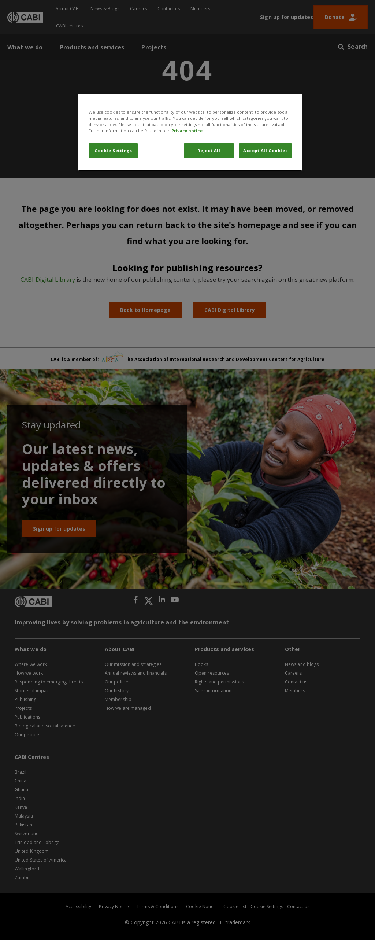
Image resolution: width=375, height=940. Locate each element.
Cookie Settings (113, 150)
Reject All (208, 150)
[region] (190, 132)
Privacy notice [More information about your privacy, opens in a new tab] (187, 130)
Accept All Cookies (265, 150)
